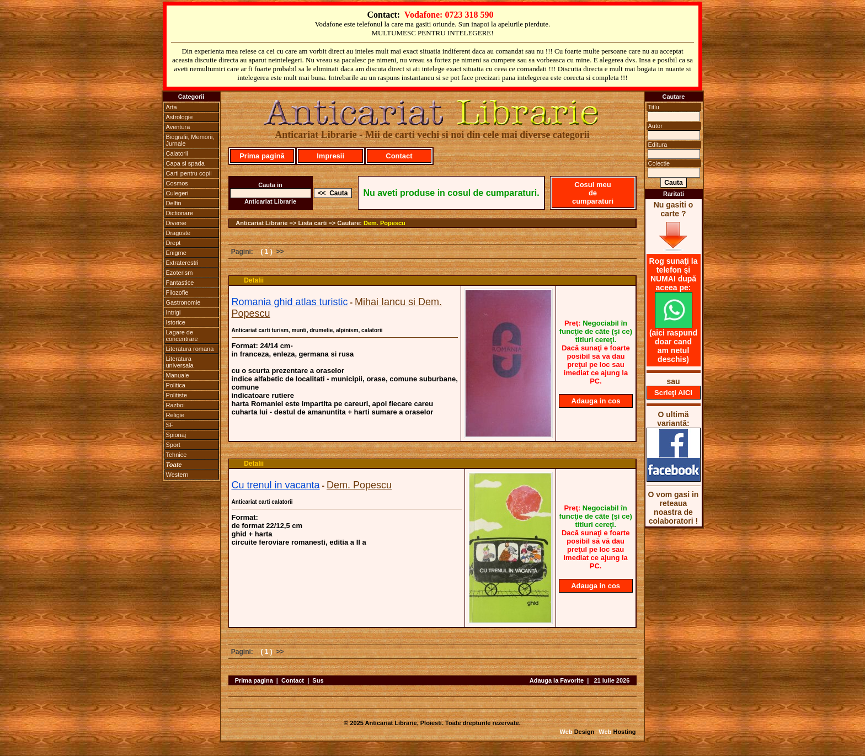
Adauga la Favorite (557, 680)
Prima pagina (254, 680)
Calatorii (177, 153)
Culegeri (177, 193)
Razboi (175, 405)
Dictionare (180, 213)
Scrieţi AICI (673, 392)
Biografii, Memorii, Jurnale (190, 140)
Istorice (175, 322)
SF (170, 425)
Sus (317, 680)
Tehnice (176, 454)
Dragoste (178, 233)
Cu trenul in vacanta (276, 485)
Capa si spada (185, 163)
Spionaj (176, 435)
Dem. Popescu (384, 223)
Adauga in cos (596, 401)
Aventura (178, 127)
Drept (173, 242)
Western (177, 474)
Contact (399, 156)
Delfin (173, 203)
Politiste (177, 395)
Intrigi (173, 312)
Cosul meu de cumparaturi (592, 192)
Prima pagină (262, 156)
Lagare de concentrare (182, 335)
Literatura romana (190, 348)
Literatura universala (180, 362)
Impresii (330, 156)
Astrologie (179, 117)
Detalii (254, 280)
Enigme (176, 252)
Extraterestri (182, 262)
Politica (175, 385)
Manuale (177, 375)
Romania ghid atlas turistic (290, 301)
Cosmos (177, 183)
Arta (171, 107)
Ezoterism (179, 272)
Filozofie (177, 292)
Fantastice (180, 282)
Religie (175, 415)
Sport (173, 444)
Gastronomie (183, 302)
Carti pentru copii (189, 173)
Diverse (176, 223)
